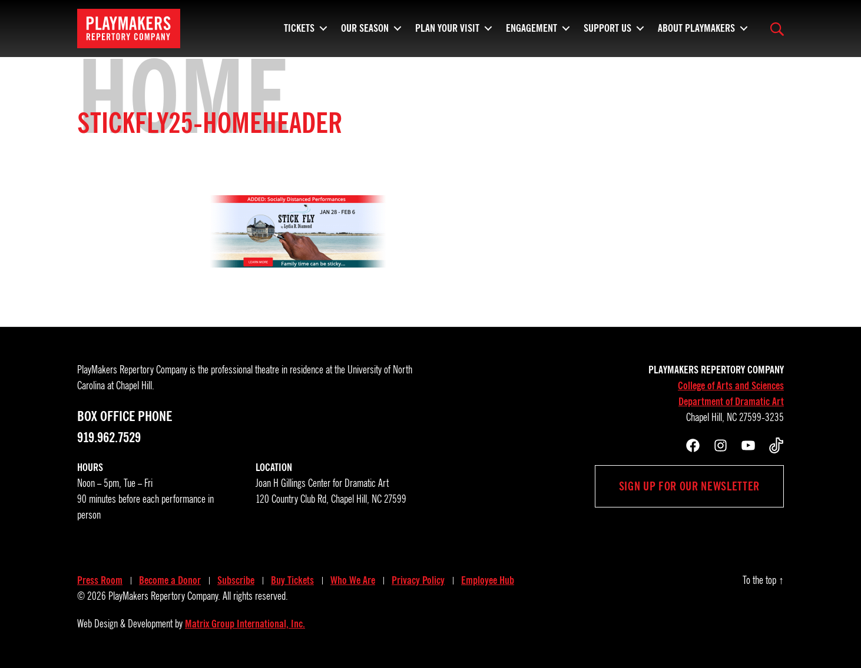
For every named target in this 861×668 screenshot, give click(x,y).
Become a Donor (170, 580)
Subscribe (235, 580)
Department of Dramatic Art (731, 402)
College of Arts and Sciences (731, 386)
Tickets (299, 32)
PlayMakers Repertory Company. (164, 596)
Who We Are (352, 580)
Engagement (531, 32)
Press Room (99, 580)
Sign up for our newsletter (689, 486)
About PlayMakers (696, 32)
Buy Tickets (292, 580)
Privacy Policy (418, 580)
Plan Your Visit (447, 32)
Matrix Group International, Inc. (245, 624)
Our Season (365, 32)
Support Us (607, 32)
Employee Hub (487, 580)
